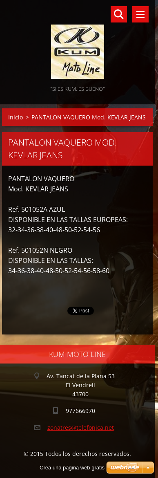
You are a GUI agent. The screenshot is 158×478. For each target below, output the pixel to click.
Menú (140, 14)
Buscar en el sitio (119, 14)
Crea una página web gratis (72, 468)
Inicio (15, 117)
